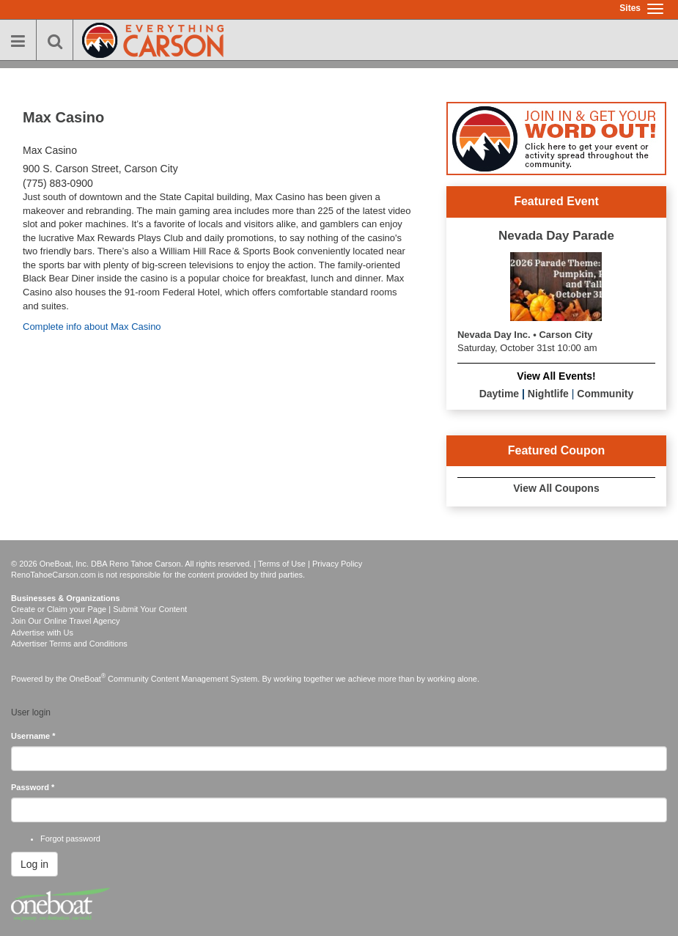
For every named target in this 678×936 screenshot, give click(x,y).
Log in (34, 864)
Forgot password (70, 838)
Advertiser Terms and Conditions (69, 643)
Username (33, 736)
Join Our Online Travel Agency (65, 620)
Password (32, 787)
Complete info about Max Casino (92, 326)
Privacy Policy (337, 563)
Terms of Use (282, 563)
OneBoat (88, 678)
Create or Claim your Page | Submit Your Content (99, 609)
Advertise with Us (42, 632)
